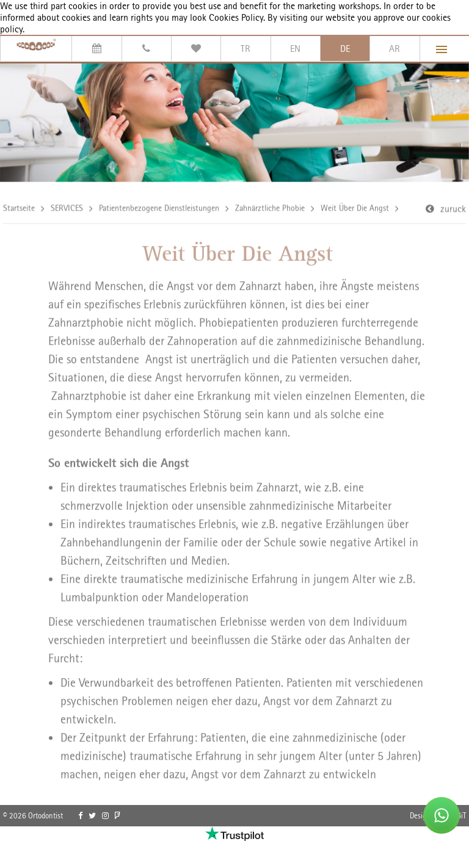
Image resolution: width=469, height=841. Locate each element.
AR (394, 48)
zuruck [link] (453, 209)
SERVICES (67, 209)
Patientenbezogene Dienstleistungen (159, 209)
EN (295, 48)
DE (345, 48)
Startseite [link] (19, 209)
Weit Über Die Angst (355, 209)
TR (245, 48)
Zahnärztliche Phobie (270, 209)
